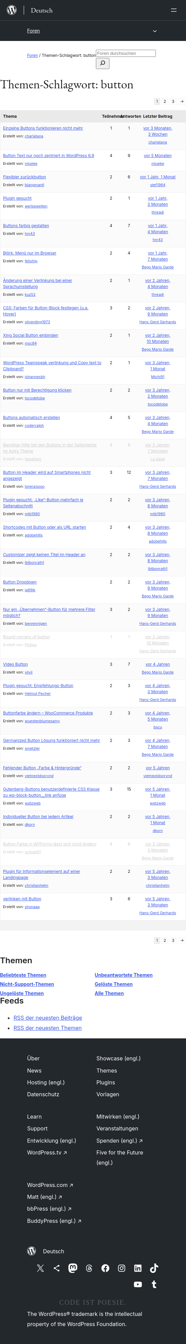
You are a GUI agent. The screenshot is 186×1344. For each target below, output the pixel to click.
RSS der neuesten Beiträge (48, 1017)
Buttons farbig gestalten (26, 225)
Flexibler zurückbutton (24, 176)
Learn (34, 1116)
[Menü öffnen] (175, 10)
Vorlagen (108, 1094)
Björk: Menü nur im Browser (29, 253)
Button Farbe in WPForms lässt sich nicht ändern (49, 843)
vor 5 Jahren (158, 767)
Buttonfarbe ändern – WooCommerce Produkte (48, 712)
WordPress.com (50, 1185)
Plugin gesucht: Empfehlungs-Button (38, 685)
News (34, 1070)
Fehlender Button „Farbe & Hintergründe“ (42, 767)
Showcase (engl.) (119, 1058)
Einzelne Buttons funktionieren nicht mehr (43, 128)
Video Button (15, 664)
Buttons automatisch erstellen (31, 417)
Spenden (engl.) (120, 1140)
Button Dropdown (20, 582)
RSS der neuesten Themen (48, 1027)
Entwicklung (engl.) (51, 1140)
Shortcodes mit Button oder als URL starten (44, 527)
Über (33, 1058)
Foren (33, 31)
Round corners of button (26, 636)
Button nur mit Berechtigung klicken (37, 390)
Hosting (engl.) (46, 1082)
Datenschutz (43, 1094)
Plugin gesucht (17, 198)
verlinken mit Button (22, 898)
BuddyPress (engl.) (54, 1220)
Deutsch (53, 1251)
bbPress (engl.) (49, 1208)
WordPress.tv (47, 1152)
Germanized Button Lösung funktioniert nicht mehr (51, 740)
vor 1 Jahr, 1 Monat (157, 176)
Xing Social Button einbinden (30, 335)
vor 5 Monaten (158, 155)
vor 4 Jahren (158, 664)
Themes (107, 1070)
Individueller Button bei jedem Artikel (38, 816)
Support (37, 1128)
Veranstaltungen (118, 1128)
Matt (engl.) (44, 1196)
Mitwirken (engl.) (118, 1116)
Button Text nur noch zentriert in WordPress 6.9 (48, 155)
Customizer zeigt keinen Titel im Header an (44, 554)
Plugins (106, 1082)
